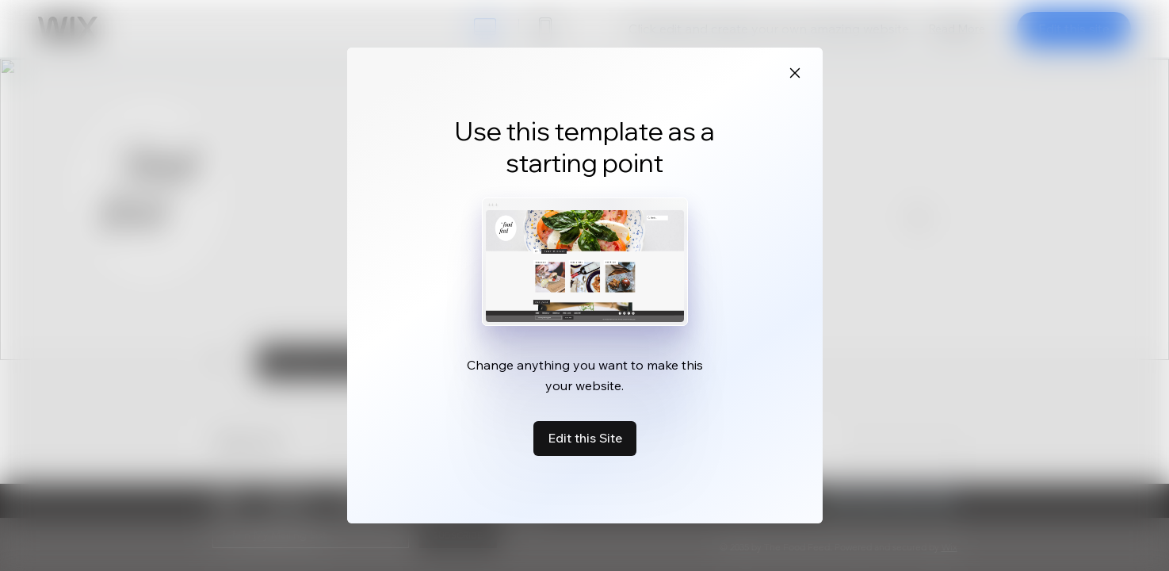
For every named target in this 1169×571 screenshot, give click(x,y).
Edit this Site (585, 438)
